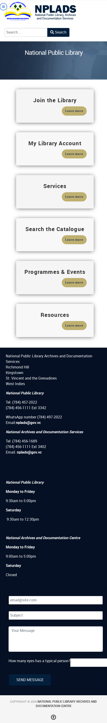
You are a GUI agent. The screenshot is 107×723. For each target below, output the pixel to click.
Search (58, 32)
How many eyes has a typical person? (39, 661)
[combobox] (26, 32)
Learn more (74, 111)
